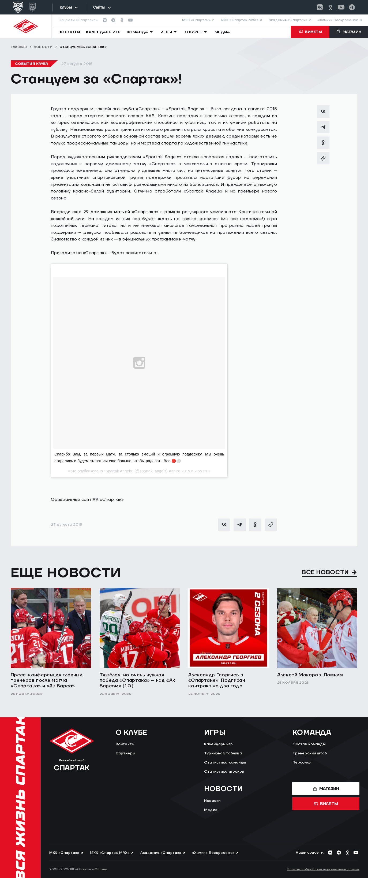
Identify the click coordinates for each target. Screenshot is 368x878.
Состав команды (309, 744)
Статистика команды (225, 762)
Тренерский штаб (309, 753)
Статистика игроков (224, 771)
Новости (43, 47)
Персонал (301, 762)
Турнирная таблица (223, 753)
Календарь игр (218, 744)
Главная (19, 47)
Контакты (125, 744)
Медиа (210, 809)
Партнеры (125, 753)
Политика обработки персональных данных (323, 869)
